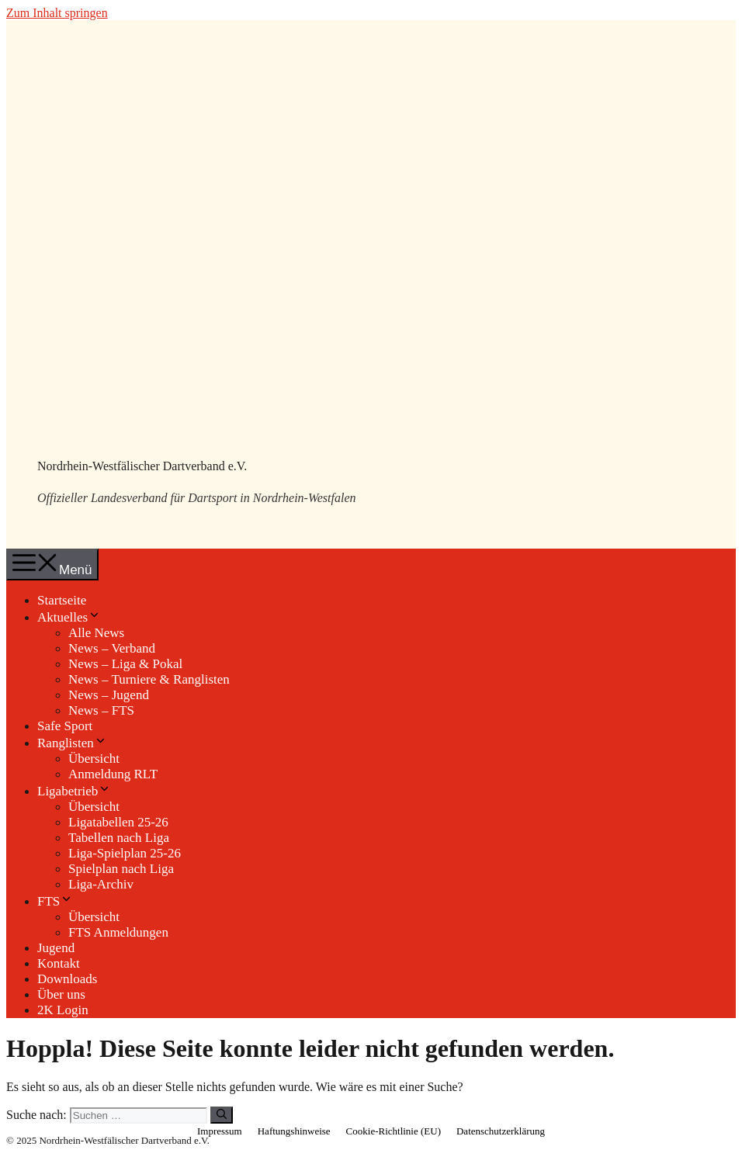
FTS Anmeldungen (118, 932)
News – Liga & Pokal (125, 663)
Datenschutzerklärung (500, 1131)
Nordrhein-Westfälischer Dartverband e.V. (142, 466)
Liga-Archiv (100, 884)
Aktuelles (69, 617)
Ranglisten (72, 743)
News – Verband (111, 648)
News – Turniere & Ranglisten (149, 679)
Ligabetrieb (74, 791)
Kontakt (58, 963)
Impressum (219, 1131)
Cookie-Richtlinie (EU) (393, 1131)
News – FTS (101, 710)
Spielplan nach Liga (121, 868)
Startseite (61, 600)
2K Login (62, 1010)
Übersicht (94, 758)
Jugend (56, 947)
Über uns (61, 994)
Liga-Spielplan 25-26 (124, 853)
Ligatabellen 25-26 (118, 822)
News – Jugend (108, 695)
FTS (55, 901)
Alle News (96, 632)
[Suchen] (221, 1115)
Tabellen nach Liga (118, 837)
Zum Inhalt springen (57, 12)
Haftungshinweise (294, 1131)
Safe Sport (64, 726)
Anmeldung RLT (113, 774)
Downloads (67, 979)
